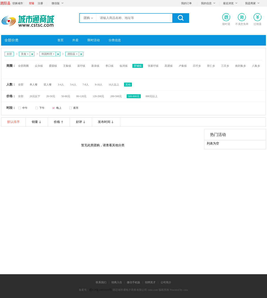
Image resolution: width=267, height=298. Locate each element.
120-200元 (98, 96)
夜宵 (76, 107)
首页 (60, 40)
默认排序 (13, 122)
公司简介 (166, 282)
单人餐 (34, 84)
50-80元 (65, 96)
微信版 (56, 3)
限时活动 (93, 40)
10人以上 (114, 84)
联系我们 (101, 282)
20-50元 (50, 96)
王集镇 (67, 65)
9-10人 (98, 84)
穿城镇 (138, 65)
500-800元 (133, 96)
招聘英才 (150, 282)
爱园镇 (53, 65)
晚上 (59, 107)
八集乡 (256, 65)
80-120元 (81, 96)
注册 (40, 3)
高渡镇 (169, 65)
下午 (42, 107)
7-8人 (86, 84)
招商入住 (116, 282)
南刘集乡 (240, 65)
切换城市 (17, 3)
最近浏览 (228, 3)
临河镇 (124, 65)
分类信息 (115, 40)
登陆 (31, 3)
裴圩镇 (81, 65)
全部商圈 (23, 65)
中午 (25, 107)
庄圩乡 (197, 65)
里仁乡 (211, 65)
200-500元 (116, 96)
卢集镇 (183, 65)
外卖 (75, 40)
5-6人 (73, 84)
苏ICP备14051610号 (100, 289)
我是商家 (250, 3)
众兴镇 (39, 65)
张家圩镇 (153, 65)
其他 (128, 84)
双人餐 (48, 84)
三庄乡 (225, 65)
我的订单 (186, 3)
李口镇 (109, 65)
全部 (9, 54)
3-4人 (61, 84)
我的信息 (206, 3)
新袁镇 (95, 65)
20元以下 (35, 96)
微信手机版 (133, 282)
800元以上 (152, 96)
